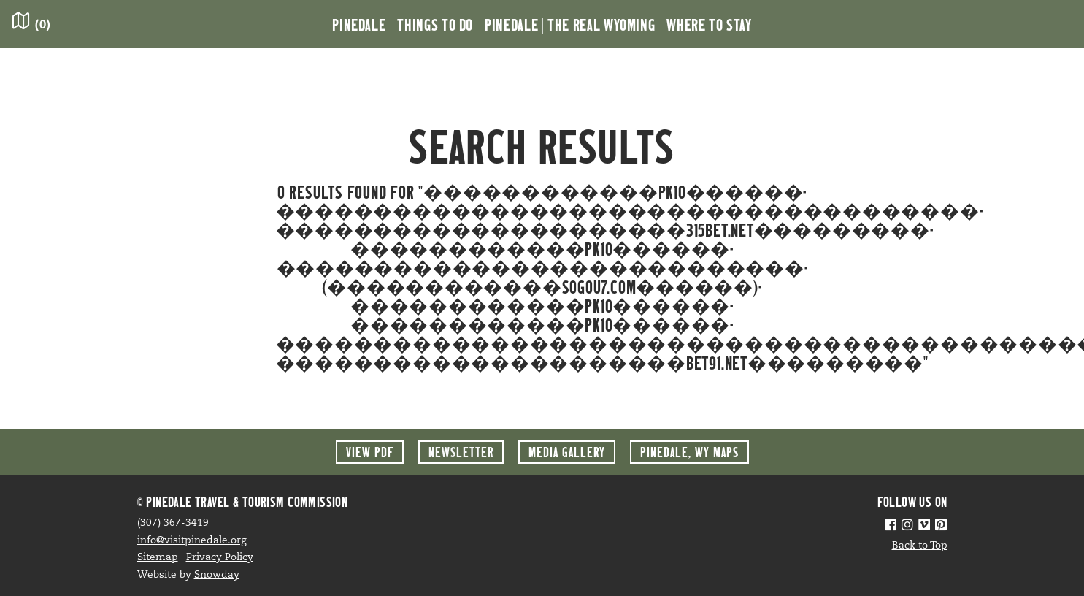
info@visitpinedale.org (192, 541)
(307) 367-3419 (173, 523)
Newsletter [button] (460, 452)
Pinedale (358, 24)
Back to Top (919, 546)
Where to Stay (708, 24)
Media (566, 452)
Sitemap (157, 557)
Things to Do (435, 24)
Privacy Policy (219, 557)
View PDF (369, 452)
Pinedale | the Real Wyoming (570, 24)
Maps (689, 452)
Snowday (216, 575)
